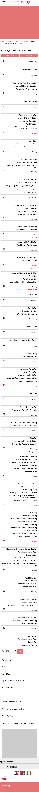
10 (20, 234)
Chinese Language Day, (29, 407)
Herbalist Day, (32, 354)
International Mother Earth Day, (25, 441)
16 (20, 332)
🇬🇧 (22, 2)
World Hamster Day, (30, 279)
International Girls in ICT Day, (26, 459)
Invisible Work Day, (30, 179)
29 (20, 609)
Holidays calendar (9, 767)
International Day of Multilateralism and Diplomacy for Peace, (23, 496)
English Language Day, (28, 465)
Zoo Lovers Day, (31, 208)
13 (20, 286)
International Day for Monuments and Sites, (21, 378)
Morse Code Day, (31, 581)
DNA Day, (33, 513)
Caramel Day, (32, 141)
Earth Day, (33, 438)
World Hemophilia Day (29, 357)
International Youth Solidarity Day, (25, 487)
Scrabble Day (32, 294)
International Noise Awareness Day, (24, 519)
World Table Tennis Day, (28, 159)
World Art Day (32, 326)
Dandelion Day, (31, 555)
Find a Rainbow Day (29, 101)
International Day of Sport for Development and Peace (20, 166)
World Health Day (30, 193)
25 (20, 504)
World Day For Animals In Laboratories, (22, 493)
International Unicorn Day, (27, 227)
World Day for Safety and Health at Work (22, 605)
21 (20, 414)
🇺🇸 (22, 773)
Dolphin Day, (32, 308)
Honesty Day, (32, 642)
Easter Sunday (33, 268)
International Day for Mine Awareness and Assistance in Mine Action (22, 127)
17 (20, 345)
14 (20, 300)
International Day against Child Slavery (23, 340)
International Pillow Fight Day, (26, 118)
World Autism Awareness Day (26, 89)
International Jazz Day (29, 645)
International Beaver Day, (28, 182)
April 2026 (6, 667)
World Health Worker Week (27, 214)
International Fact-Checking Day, (25, 83)
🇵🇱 (4, 778)
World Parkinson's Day (29, 260)
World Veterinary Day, (29, 525)
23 (20, 448)
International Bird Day (29, 69)
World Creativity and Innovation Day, (24, 423)
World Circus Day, (30, 372)
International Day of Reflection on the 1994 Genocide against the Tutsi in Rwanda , (21, 186)
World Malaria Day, (30, 530)
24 (20, 476)
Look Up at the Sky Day (11, 702)
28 (20, 591)
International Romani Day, (27, 211)
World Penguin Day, (30, 516)
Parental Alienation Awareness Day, (24, 528)
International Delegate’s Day (27, 536)
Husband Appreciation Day (27, 381)
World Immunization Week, (27, 484)
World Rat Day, (31, 124)
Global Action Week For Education (24, 410)
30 (20, 628)
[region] (19, 22)
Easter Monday (32, 290)
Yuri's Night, (33, 276)
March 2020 (7, 55)
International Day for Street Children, (23, 273)
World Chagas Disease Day (27, 314)
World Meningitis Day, (29, 490)
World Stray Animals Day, (28, 115)
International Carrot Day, (28, 121)
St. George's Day (32, 452)
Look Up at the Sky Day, (28, 311)
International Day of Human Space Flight (22, 282)
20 (20, 399)
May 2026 (6, 674)
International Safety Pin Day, (26, 242)
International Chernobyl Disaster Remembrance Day (19, 564)
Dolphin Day (7, 695)
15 (20, 318)
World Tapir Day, (31, 578)
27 (20, 570)
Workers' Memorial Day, (28, 599)
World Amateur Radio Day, (27, 375)
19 (20, 385)
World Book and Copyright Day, (25, 468)
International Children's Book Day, (24, 86)
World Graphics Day (30, 587)
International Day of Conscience (25, 147)
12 (20, 265)
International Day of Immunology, (25, 621)
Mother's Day (6, 786)
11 (20, 249)
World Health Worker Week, (27, 144)
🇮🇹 (29, 773)
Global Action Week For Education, (24, 462)
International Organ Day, (28, 369)
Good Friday (33, 237)
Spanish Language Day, (28, 456)
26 (20, 541)
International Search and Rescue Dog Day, (21, 549)
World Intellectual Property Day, (26, 558)
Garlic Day (33, 393)
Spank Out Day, (31, 636)
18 (20, 361)
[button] (4, 2)
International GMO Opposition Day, (24, 205)
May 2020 (32, 55)
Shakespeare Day (30, 471)
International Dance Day (28, 624)
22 (20, 430)
